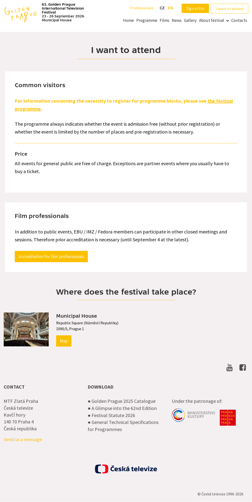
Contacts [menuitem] (239, 20)
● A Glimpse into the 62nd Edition (122, 408)
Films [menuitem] (164, 20)
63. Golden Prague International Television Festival (63, 8)
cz (162, 8)
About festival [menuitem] (211, 20)
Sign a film (195, 8)
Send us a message (23, 439)
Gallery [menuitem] (190, 20)
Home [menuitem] (128, 20)
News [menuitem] (177, 20)
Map (64, 341)
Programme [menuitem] (146, 20)
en (170, 8)
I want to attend (229, 8)
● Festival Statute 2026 (111, 415)
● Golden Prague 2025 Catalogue (122, 401)
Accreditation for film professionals (51, 256)
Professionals (142, 7)
